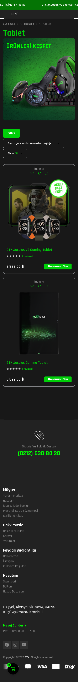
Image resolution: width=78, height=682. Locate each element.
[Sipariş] (33, 143)
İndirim (39, 169)
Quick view (46, 173)
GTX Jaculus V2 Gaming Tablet (29, 249)
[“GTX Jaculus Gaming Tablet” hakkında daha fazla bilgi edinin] (58, 379)
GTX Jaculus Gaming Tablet (27, 362)
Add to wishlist (32, 173)
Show (11, 153)
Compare (39, 173)
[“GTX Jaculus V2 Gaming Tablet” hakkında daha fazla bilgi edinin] (58, 266)
